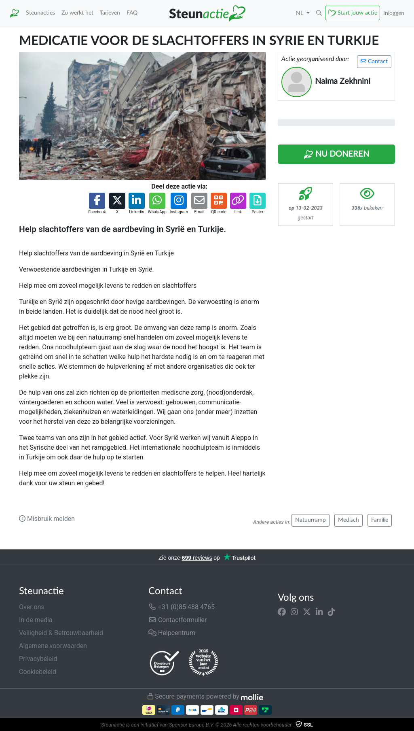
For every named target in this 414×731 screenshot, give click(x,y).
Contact (374, 61)
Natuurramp (310, 520)
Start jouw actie (357, 13)
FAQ (132, 13)
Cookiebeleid (37, 672)
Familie (379, 520)
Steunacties (40, 13)
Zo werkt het (77, 13)
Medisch (348, 520)
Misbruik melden (47, 519)
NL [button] (300, 13)
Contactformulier (177, 620)
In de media (36, 620)
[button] (319, 13)
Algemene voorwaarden (53, 646)
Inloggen (393, 13)
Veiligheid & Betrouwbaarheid (61, 633)
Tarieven (110, 13)
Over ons (31, 607)
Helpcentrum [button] (171, 633)
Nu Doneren (336, 154)
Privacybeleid (38, 659)
